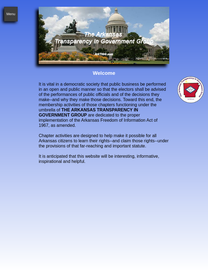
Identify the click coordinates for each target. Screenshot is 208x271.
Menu (10, 14)
